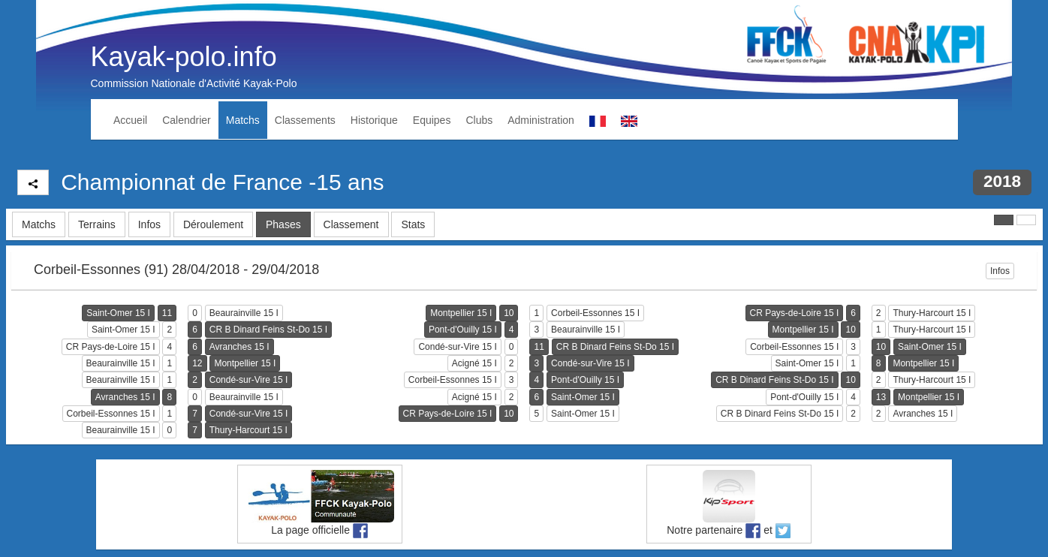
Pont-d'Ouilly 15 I (463, 329)
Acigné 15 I (474, 363)
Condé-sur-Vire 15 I (457, 347)
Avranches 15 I (239, 347)
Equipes (432, 120)
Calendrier (186, 120)
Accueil (130, 120)
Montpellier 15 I (461, 313)
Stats (413, 224)
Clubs (478, 120)
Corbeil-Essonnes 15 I (595, 313)
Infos (149, 224)
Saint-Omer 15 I (118, 313)
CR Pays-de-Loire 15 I (794, 313)
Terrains (97, 224)
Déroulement (213, 224)
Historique (374, 120)
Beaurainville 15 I (244, 313)
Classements (305, 120)
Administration (540, 120)
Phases (283, 224)
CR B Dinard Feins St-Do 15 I (268, 329)
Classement (351, 224)
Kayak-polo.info (184, 56)
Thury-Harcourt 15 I (932, 313)
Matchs (243, 120)
